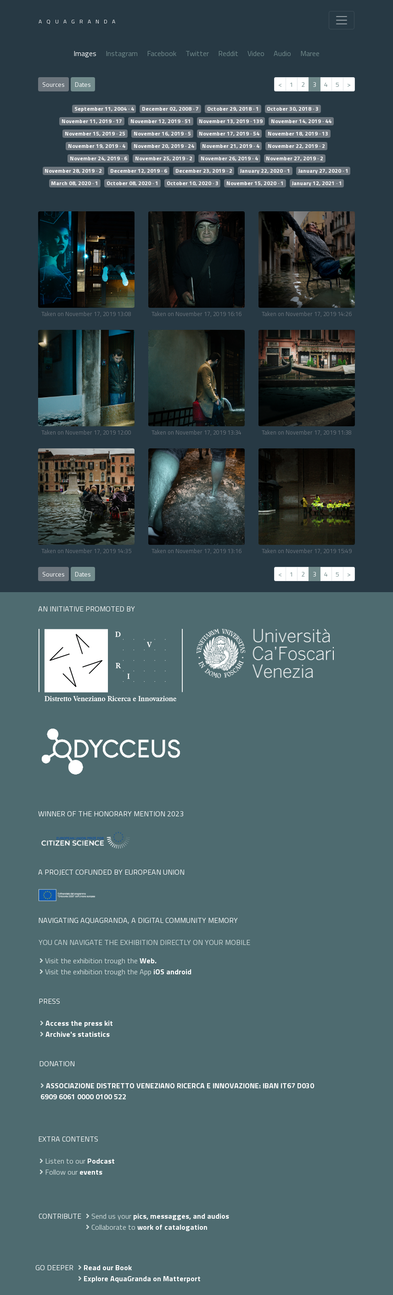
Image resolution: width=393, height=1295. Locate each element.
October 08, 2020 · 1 (132, 183)
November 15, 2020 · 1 (255, 183)
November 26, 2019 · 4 (229, 158)
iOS (158, 971)
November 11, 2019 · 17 (92, 121)
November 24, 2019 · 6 (98, 158)
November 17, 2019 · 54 (229, 134)
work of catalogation (172, 1227)
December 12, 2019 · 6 (138, 171)
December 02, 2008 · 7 (170, 109)
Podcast (101, 1160)
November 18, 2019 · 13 (298, 134)
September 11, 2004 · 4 (104, 109)
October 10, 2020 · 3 (193, 183)
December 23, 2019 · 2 (203, 171)
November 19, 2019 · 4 (96, 146)
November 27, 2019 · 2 (294, 158)
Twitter (197, 53)
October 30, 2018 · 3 (293, 109)
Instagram (122, 53)
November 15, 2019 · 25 (95, 134)
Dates (83, 84)
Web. (148, 960)
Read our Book (108, 1267)
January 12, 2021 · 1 (317, 183)
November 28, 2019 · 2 (73, 171)
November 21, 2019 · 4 (230, 146)
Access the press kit (79, 1023)
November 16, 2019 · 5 (162, 134)
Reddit (228, 53)
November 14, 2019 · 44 (301, 121)
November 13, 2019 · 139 (231, 121)
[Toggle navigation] (341, 20)
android (178, 971)
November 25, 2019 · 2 (163, 158)
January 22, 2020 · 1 (265, 171)
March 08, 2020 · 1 (74, 183)
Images (84, 53)
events (90, 1171)
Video (255, 53)
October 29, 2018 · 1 (233, 109)
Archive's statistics (77, 1034)
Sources (53, 84)
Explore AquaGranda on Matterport (142, 1278)
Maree (310, 53)
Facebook (161, 53)
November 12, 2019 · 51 (160, 121)
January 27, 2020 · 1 (323, 171)
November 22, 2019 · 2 (296, 146)
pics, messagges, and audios (181, 1215)
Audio (282, 53)
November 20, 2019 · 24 (164, 146)
